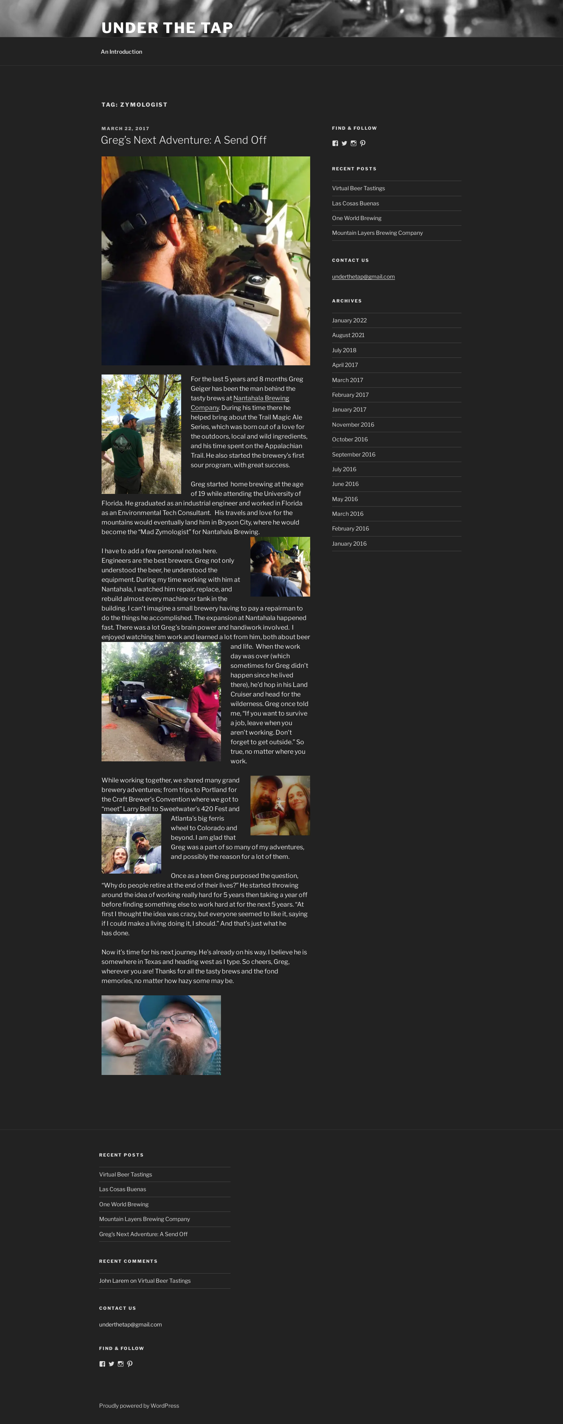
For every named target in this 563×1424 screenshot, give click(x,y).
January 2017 (349, 409)
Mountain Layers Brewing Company (377, 232)
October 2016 (350, 439)
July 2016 (344, 469)
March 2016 (348, 513)
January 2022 (349, 320)
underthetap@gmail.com (363, 276)
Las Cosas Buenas (355, 203)
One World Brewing (356, 218)
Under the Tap (168, 28)
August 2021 (348, 335)
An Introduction (121, 51)
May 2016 (345, 498)
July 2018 (344, 350)
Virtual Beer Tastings (358, 188)
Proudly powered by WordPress (139, 1405)
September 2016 (353, 454)
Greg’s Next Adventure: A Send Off (184, 140)
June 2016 (345, 483)
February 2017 (350, 394)
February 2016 (350, 528)
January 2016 (349, 543)
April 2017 (345, 364)
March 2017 (347, 379)
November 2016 (353, 424)
